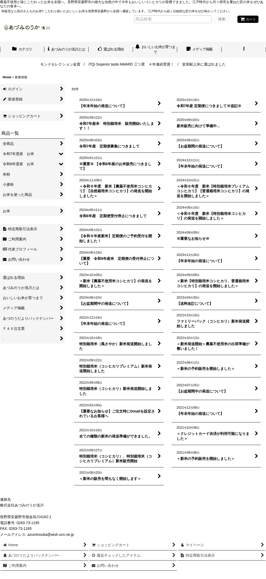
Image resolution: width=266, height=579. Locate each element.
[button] (244, 50)
